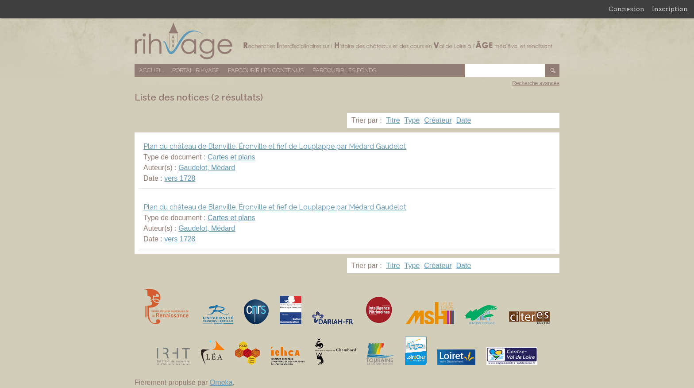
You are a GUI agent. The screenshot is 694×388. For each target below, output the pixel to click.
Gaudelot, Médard (206, 228)
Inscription (670, 8)
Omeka (221, 382)
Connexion (626, 8)
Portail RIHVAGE (195, 70)
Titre (393, 120)
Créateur (437, 120)
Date (463, 120)
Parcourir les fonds (344, 70)
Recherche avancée (535, 83)
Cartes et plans (231, 157)
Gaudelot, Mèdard (206, 167)
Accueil (151, 70)
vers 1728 (179, 178)
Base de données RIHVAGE (347, 41)
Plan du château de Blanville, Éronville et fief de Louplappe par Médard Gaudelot (274, 207)
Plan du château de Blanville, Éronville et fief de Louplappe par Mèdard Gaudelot (274, 146)
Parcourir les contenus (266, 70)
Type (412, 120)
